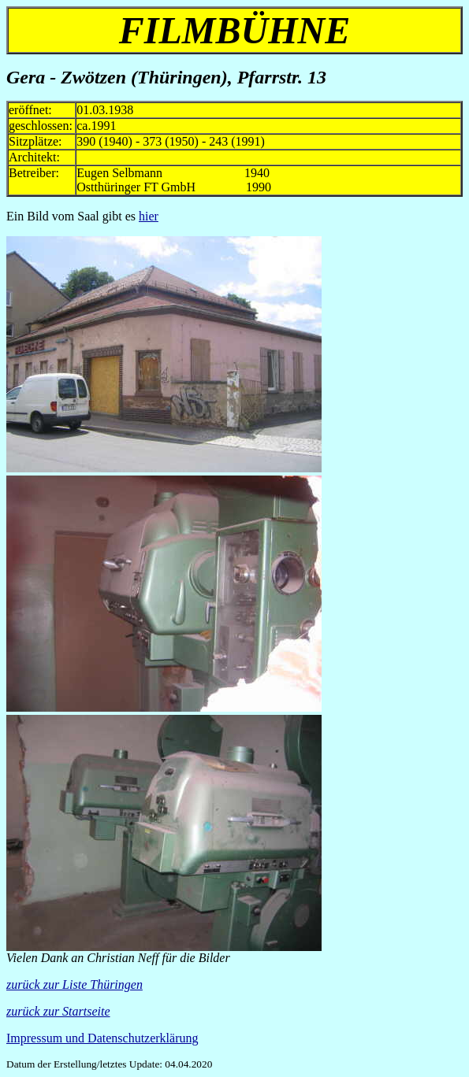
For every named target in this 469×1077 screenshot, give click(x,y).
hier (148, 216)
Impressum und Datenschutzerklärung (102, 1038)
